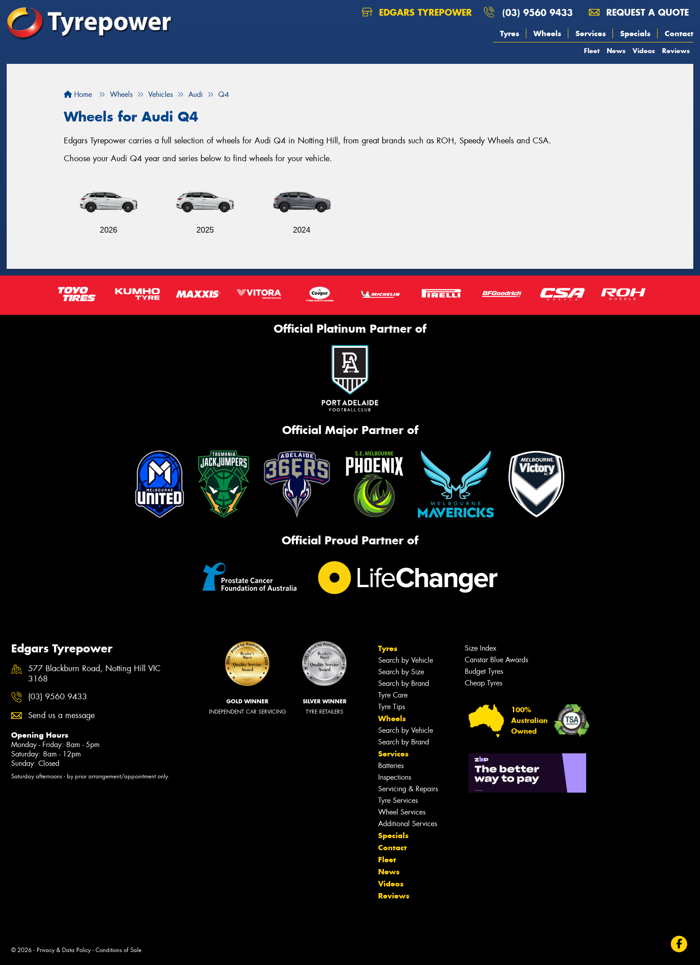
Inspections (394, 777)
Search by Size (401, 672)
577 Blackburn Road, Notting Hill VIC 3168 (94, 674)
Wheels (547, 33)
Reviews (676, 50)
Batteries (391, 765)
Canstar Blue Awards (496, 659)
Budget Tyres (484, 671)
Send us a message (61, 715)
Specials (635, 33)
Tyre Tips (391, 706)
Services (590, 33)
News (616, 50)
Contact (679, 33)
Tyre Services (398, 800)
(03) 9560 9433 (537, 12)
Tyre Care (393, 695)
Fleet (592, 50)
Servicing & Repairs (408, 789)
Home (78, 94)
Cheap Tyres (483, 683)
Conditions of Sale (119, 950)
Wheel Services (401, 812)
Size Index (480, 648)
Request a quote (639, 12)
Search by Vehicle (405, 660)
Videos (644, 50)
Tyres (509, 33)
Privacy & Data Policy (64, 950)
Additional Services (407, 823)
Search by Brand (403, 683)
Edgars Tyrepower (417, 12)
